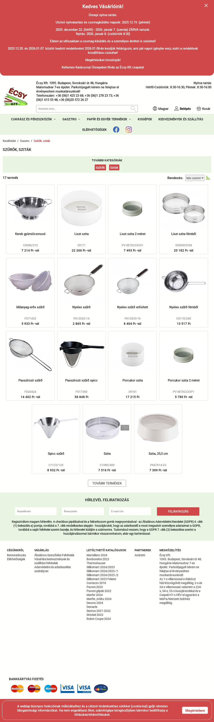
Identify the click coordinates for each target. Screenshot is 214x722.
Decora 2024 (95, 603)
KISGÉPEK (145, 119)
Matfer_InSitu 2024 (99, 599)
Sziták (114, 168)
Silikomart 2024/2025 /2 (102, 575)
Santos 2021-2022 (99, 611)
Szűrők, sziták (42, 141)
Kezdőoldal (9, 141)
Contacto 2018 (96, 583)
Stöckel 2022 (95, 615)
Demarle (92, 607)
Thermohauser (96, 563)
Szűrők (100, 168)
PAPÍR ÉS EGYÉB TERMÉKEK (107, 119)
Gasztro (24, 141)
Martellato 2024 (97, 555)
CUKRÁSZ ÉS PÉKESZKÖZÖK (31, 119)
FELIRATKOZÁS (178, 511)
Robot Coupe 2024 (99, 619)
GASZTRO (69, 119)
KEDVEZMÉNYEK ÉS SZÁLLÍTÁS (180, 119)
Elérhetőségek (16, 559)
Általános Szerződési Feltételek (54, 555)
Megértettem (195, 710)
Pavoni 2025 (95, 587)
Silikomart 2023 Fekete (101, 579)
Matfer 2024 (95, 595)
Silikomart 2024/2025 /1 (102, 571)
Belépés (185, 109)
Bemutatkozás (16, 555)
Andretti (140, 555)
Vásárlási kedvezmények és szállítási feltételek (52, 561)
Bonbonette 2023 (98, 559)
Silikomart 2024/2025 (101, 567)
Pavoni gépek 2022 (99, 591)
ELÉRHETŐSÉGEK (94, 129)
